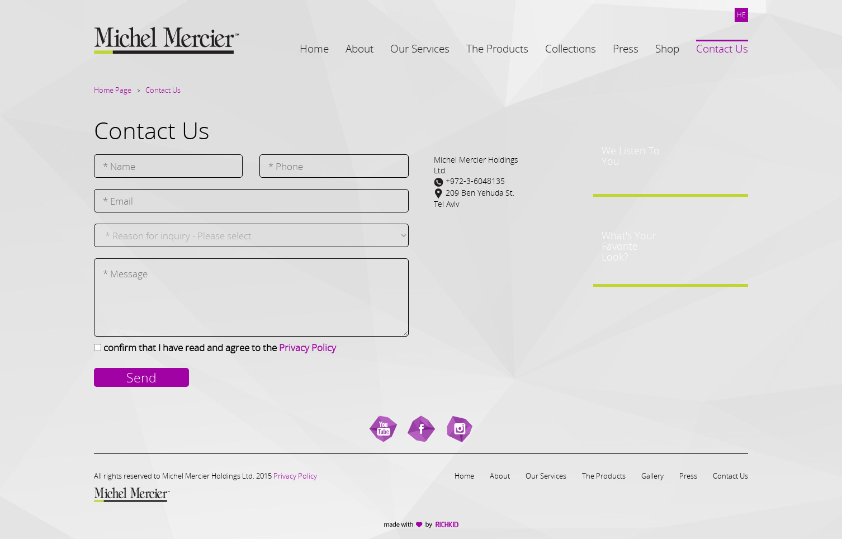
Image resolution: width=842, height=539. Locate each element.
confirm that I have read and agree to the (219, 347)
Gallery (652, 476)
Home (464, 476)
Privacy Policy (307, 347)
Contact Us (163, 90)
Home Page (112, 90)
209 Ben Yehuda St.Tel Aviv (474, 198)
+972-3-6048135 (469, 181)
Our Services (546, 476)
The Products (604, 476)
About (500, 476)
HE (741, 15)
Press (688, 476)
